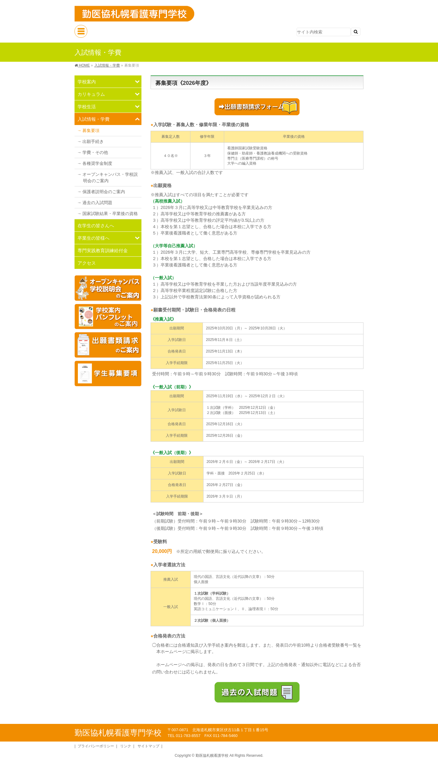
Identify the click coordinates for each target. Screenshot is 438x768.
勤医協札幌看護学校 (212, 755)
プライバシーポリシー (96, 746)
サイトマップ (148, 746)
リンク (125, 746)
